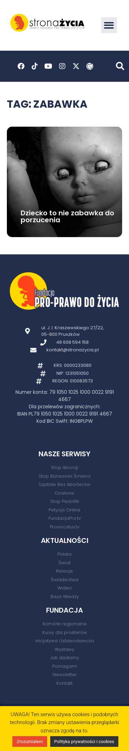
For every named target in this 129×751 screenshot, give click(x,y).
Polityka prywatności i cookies (84, 741)
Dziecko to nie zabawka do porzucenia (67, 216)
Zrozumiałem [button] (30, 741)
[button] (109, 25)
